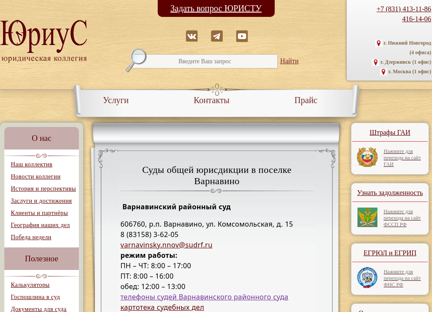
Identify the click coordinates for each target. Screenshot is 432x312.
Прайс (306, 100)
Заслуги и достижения (41, 201)
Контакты (212, 100)
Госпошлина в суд (35, 297)
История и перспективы (43, 188)
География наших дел (40, 225)
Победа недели (31, 237)
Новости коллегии (36, 176)
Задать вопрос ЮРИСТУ (216, 8)
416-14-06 (416, 19)
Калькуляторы (30, 285)
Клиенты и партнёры (39, 213)
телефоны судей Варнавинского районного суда (204, 297)
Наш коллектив (31, 164)
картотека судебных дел (162, 307)
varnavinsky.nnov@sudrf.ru (166, 245)
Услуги (116, 100)
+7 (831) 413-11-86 (404, 9)
